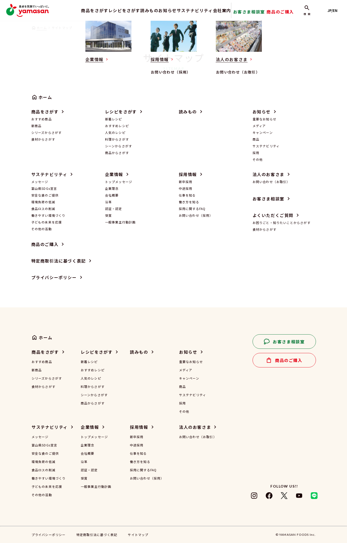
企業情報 (114, 174)
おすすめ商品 (41, 119)
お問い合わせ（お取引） (271, 181)
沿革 (108, 202)
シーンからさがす (118, 146)
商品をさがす (72, 10)
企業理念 (112, 188)
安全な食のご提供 (45, 195)
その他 (258, 159)
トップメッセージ (118, 181)
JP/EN (334, 10)
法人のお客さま (268, 174)
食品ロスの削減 (43, 208)
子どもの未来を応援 (46, 222)
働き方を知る (189, 202)
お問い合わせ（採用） (196, 215)
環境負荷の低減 (43, 202)
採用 (256, 152)
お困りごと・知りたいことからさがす (282, 222)
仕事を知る (187, 195)
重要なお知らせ (264, 119)
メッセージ (39, 181)
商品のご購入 (286, 14)
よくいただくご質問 (273, 215)
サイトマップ (138, 534)
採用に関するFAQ (192, 208)
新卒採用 (186, 181)
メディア (259, 126)
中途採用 (186, 188)
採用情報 (188, 174)
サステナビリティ (194, 10)
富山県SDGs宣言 (44, 188)
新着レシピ (113, 119)
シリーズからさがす (46, 132)
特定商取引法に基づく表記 (58, 261)
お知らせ (162, 10)
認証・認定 (113, 208)
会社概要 (112, 195)
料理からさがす (117, 139)
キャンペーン (263, 132)
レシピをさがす (107, 10)
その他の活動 (41, 229)
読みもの (138, 10)
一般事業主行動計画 (120, 222)
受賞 (108, 215)
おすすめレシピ (117, 126)
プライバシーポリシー (54, 277)
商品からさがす (117, 152)
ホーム (41, 27)
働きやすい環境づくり (48, 215)
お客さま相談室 (259, 14)
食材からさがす (43, 139)
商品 (256, 139)
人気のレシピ (115, 132)
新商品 (36, 126)
